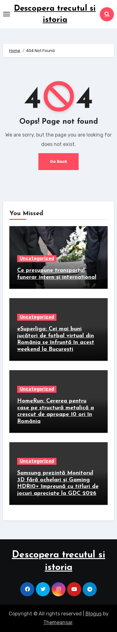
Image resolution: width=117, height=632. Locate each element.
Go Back (58, 161)
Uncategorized (37, 258)
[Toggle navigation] (6, 14)
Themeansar (57, 622)
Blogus (93, 614)
